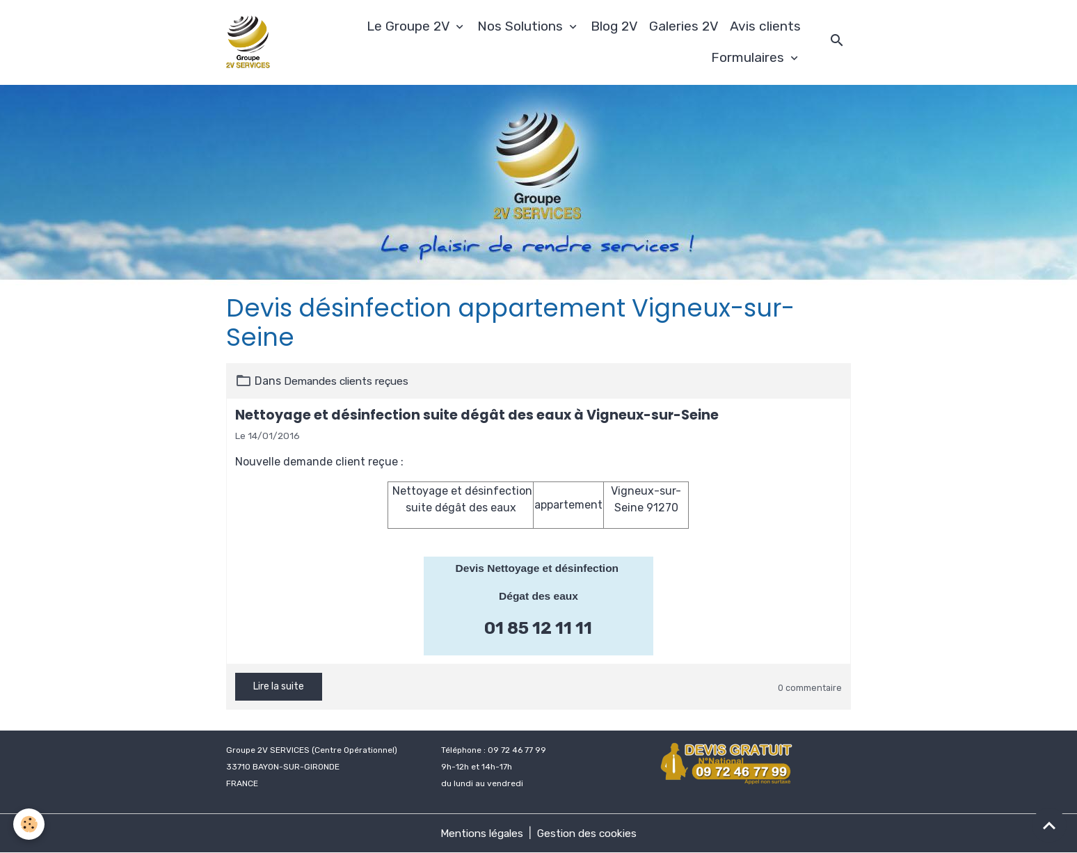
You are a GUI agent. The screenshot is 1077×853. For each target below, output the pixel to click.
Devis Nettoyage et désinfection (538, 568)
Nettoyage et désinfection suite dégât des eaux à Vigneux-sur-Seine (477, 415)
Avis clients (765, 26)
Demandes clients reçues (350, 381)
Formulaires (749, 57)
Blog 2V (614, 26)
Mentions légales (480, 833)
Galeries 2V (684, 26)
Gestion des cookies (589, 833)
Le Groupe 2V (410, 26)
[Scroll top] (1049, 825)
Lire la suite (278, 686)
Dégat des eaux (538, 596)
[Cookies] (29, 824)
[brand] (250, 42)
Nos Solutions (521, 26)
